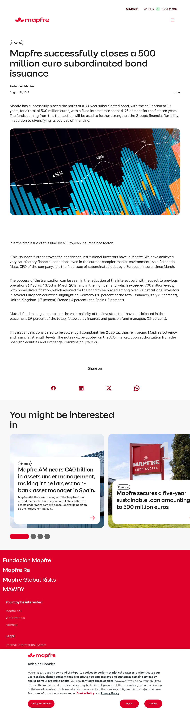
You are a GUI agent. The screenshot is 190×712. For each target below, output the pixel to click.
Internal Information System (26, 645)
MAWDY (13, 589)
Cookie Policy (86, 693)
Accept (153, 703)
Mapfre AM (14, 611)
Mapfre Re (16, 570)
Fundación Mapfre (27, 560)
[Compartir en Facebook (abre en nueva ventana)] (53, 388)
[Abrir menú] (173, 20)
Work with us (15, 618)
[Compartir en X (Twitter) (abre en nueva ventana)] (109, 388)
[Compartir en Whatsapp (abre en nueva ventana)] (137, 388)
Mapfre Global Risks (29, 579)
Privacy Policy (110, 693)
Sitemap (12, 625)
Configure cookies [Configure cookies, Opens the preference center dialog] (41, 703)
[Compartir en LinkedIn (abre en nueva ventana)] (81, 388)
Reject (129, 703)
